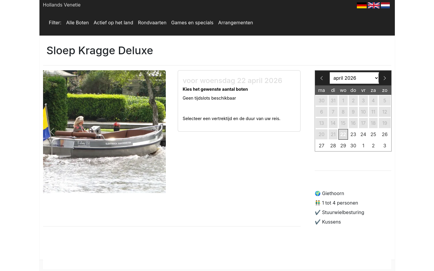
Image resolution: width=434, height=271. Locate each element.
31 (333, 100)
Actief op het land (113, 22)
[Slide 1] (104, 184)
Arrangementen (235, 22)
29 (343, 146)
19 (384, 123)
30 (322, 100)
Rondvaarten (152, 22)
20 (322, 134)
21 (333, 134)
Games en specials (192, 22)
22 (343, 134)
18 (373, 123)
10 (363, 112)
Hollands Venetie (62, 5)
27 (322, 146)
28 (333, 146)
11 (373, 112)
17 (363, 123)
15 (343, 123)
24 (363, 134)
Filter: (55, 22)
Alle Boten (77, 22)
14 (333, 123)
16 (353, 123)
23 (353, 134)
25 (373, 134)
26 (385, 134)
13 (321, 123)
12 (384, 112)
